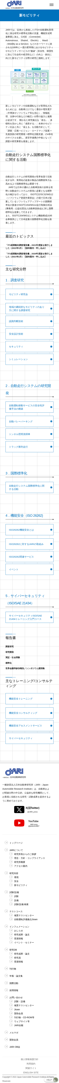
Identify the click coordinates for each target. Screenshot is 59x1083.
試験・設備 (19, 1001)
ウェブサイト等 (22, 1021)
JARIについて (16, 850)
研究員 (17, 957)
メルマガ (13, 1032)
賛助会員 (18, 1013)
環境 (16, 877)
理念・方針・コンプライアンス (29, 858)
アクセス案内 (20, 866)
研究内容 (13, 873)
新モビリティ (20, 885)
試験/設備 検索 (21, 904)
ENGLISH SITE (30, 1072)
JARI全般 (18, 1025)
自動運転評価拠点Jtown (26, 919)
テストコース (16, 911)
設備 (16, 900)
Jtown (17, 1009)
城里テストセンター (24, 915)
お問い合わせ (16, 997)
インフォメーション (19, 926)
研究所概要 (19, 862)
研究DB (13, 950)
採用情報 (13, 990)
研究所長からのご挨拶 (25, 854)
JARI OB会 (14, 1047)
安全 (16, 881)
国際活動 (13, 983)
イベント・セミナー (24, 942)
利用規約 (31, 1063)
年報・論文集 (16, 976)
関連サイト (31, 1068)
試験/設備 (14, 892)
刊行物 (12, 969)
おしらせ (18, 930)
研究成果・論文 (22, 934)
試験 (16, 896)
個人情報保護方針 (29, 1059)
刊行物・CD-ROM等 (24, 1017)
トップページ (16, 843)
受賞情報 (18, 938)
